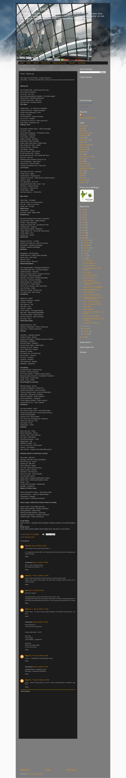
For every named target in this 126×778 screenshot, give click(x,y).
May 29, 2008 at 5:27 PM (40, 666)
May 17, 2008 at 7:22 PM (41, 575)
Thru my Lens (46, 63)
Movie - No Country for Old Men (92, 304)
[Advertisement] (48, 753)
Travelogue (83, 180)
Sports (82, 173)
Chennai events (84, 133)
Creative (82, 137)
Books (81, 128)
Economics (83, 147)
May (84, 258)
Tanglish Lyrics (34, 8)
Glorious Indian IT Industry (91, 323)
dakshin (82, 142)
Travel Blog (81, 63)
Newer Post (25, 770)
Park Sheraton (84, 166)
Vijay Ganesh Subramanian (86, 103)
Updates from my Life (59, 63)
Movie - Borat (87, 306)
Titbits (81, 175)
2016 (83, 217)
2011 (83, 230)
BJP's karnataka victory (90, 263)
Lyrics (81, 154)
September (86, 248)
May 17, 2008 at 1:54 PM (40, 562)
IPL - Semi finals (88, 260)
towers (82, 177)
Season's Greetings (85, 168)
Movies (82, 159)
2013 (83, 225)
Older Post (71, 770)
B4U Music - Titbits (88, 277)
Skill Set (35, 63)
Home (22, 63)
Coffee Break (84, 135)
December (86, 240)
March (85, 328)
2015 (83, 220)
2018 (83, 214)
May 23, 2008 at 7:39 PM (40, 622)
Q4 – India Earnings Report (91, 316)
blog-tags (27, 537)
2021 (83, 209)
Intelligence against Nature (91, 289)
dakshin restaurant (85, 144)
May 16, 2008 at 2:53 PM (39, 545)
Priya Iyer (28, 545)
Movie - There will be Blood (91, 301)
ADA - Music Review (89, 265)
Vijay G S (28, 575)
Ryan (26, 590)
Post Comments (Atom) (35, 774)
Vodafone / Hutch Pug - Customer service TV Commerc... (93, 298)
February (86, 331)
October (85, 245)
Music (33, 537)
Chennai (82, 130)
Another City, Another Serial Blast (93, 287)
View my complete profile (87, 118)
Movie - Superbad (88, 309)
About (28, 63)
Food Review (84, 149)
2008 (83, 238)
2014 (83, 222)
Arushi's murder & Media (90, 275)
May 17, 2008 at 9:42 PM (36, 590)
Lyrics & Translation (85, 156)
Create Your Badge (84, 107)
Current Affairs (84, 140)
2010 (83, 233)
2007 (83, 337)
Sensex (82, 170)
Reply (26, 556)
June (85, 255)
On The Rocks (84, 163)
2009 (83, 235)
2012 (83, 227)
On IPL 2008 (86, 272)
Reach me (72, 63)
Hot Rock (82, 151)
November (86, 243)
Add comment (25, 691)
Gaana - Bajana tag (89, 280)
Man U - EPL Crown (89, 292)
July (84, 253)
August (85, 250)
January (85, 334)
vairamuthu (83, 182)
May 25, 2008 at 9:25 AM (41, 655)
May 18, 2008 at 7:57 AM (41, 609)
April (84, 326)
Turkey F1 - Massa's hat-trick (91, 295)
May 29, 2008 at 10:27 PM (41, 680)
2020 (83, 212)
